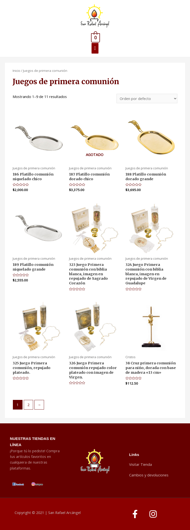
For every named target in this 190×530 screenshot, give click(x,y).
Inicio (16, 70)
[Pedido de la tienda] (147, 98)
